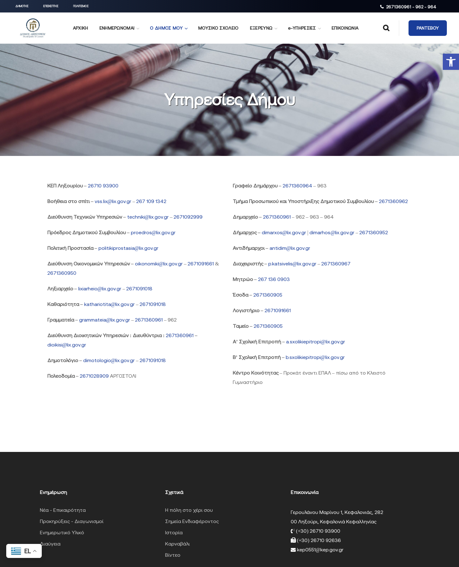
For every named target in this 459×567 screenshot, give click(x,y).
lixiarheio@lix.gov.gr (100, 288)
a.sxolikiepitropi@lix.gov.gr (315, 341)
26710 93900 (103, 185)
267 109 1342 (151, 201)
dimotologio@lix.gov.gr (109, 360)
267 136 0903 (274, 279)
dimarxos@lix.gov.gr (284, 232)
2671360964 (297, 185)
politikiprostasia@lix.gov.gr (128, 248)
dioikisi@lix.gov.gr (66, 344)
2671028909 (94, 376)
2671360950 (61, 273)
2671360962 (393, 201)
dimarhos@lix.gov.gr (332, 232)
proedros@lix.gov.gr (153, 232)
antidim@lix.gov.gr (290, 248)
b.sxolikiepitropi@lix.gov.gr (315, 357)
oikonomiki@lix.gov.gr (159, 263)
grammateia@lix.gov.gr (105, 319)
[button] (451, 62)
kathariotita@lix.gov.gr (110, 304)
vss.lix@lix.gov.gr (114, 201)
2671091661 (201, 263)
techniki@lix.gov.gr (148, 217)
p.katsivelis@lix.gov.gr (292, 263)
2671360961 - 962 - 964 (411, 6)
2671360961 (149, 319)
